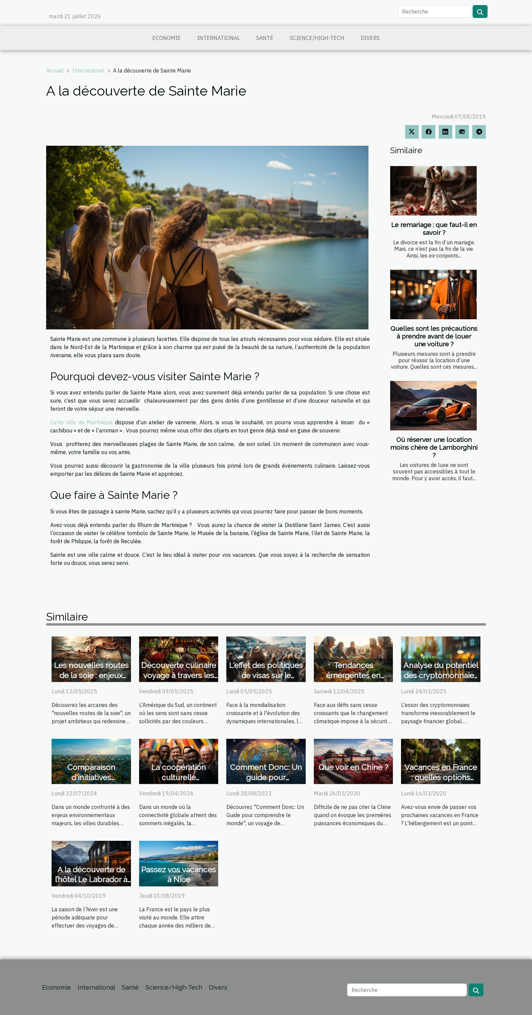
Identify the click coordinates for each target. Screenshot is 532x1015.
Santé (264, 38)
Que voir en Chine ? (353, 767)
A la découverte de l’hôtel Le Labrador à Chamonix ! (91, 879)
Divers (370, 38)
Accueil (55, 70)
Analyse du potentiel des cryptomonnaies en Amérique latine (440, 675)
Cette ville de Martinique (81, 422)
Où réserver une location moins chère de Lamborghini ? (434, 447)
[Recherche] (434, 11)
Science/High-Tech (317, 38)
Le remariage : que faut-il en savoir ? (434, 228)
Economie (166, 38)
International (218, 38)
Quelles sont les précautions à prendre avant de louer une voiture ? (434, 336)
